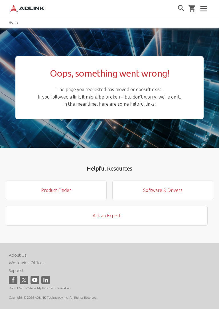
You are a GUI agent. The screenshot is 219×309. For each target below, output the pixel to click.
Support (16, 270)
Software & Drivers (162, 190)
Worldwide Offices (26, 262)
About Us (18, 255)
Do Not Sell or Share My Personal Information (40, 288)
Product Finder (56, 190)
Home (14, 22)
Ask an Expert (107, 215)
